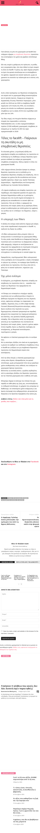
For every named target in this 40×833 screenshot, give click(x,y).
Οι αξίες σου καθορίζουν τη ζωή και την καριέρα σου (25, 799)
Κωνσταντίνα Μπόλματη (9, 691)
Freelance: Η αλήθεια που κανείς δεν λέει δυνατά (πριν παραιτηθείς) (19, 577)
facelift (10, 498)
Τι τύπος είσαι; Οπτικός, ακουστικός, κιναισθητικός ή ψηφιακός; (24, 790)
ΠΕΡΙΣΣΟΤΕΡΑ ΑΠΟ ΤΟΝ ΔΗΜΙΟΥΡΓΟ (27, 562)
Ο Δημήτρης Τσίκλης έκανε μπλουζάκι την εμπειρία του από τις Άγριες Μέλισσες (10, 520)
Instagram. (11, 464)
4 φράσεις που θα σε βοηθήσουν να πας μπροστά (25, 821)
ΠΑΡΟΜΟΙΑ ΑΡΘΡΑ (7, 562)
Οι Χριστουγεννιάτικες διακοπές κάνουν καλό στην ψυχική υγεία (30, 521)
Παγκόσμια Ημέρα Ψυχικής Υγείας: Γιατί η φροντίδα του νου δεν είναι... (26, 811)
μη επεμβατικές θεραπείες (22, 54)
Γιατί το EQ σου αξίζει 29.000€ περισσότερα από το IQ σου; (6, 577)
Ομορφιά (4, 25)
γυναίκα (26, 498)
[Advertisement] (20, 10)
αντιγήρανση (18, 498)
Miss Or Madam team (10, 35)
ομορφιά (20, 500)
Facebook (35, 462)
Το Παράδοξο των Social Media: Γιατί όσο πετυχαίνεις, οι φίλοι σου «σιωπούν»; (33, 578)
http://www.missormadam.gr (20, 546)
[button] (36, 3)
